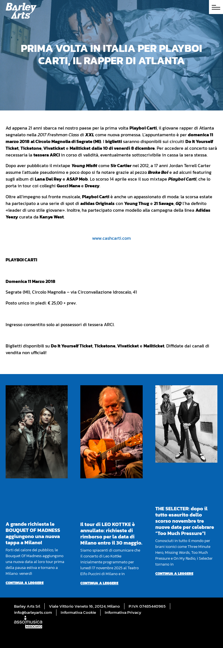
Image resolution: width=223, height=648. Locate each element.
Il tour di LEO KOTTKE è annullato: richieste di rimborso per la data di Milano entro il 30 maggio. (111, 533)
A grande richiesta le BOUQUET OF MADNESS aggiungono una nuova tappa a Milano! (33, 533)
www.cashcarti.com (111, 238)
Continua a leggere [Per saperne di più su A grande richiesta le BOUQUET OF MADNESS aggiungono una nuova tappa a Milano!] (25, 582)
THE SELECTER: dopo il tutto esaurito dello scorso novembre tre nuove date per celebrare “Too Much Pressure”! (184, 521)
